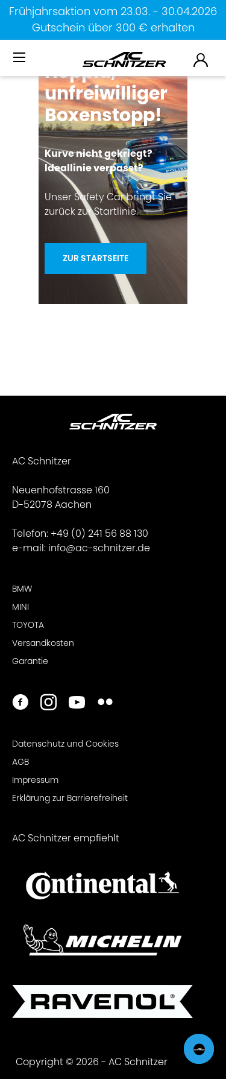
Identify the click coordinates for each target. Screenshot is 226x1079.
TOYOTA (28, 625)
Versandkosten (43, 643)
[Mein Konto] (201, 59)
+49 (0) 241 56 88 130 (99, 533)
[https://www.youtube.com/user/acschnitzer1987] (77, 703)
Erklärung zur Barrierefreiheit (70, 798)
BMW (22, 589)
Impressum (35, 780)
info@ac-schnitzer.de (99, 548)
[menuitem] (20, 62)
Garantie (30, 661)
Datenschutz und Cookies (65, 744)
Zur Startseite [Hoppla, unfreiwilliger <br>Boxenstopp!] (95, 258)
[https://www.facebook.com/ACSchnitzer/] (20, 703)
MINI (20, 607)
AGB (20, 762)
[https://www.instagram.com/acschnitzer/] (48, 703)
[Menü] (20, 58)
